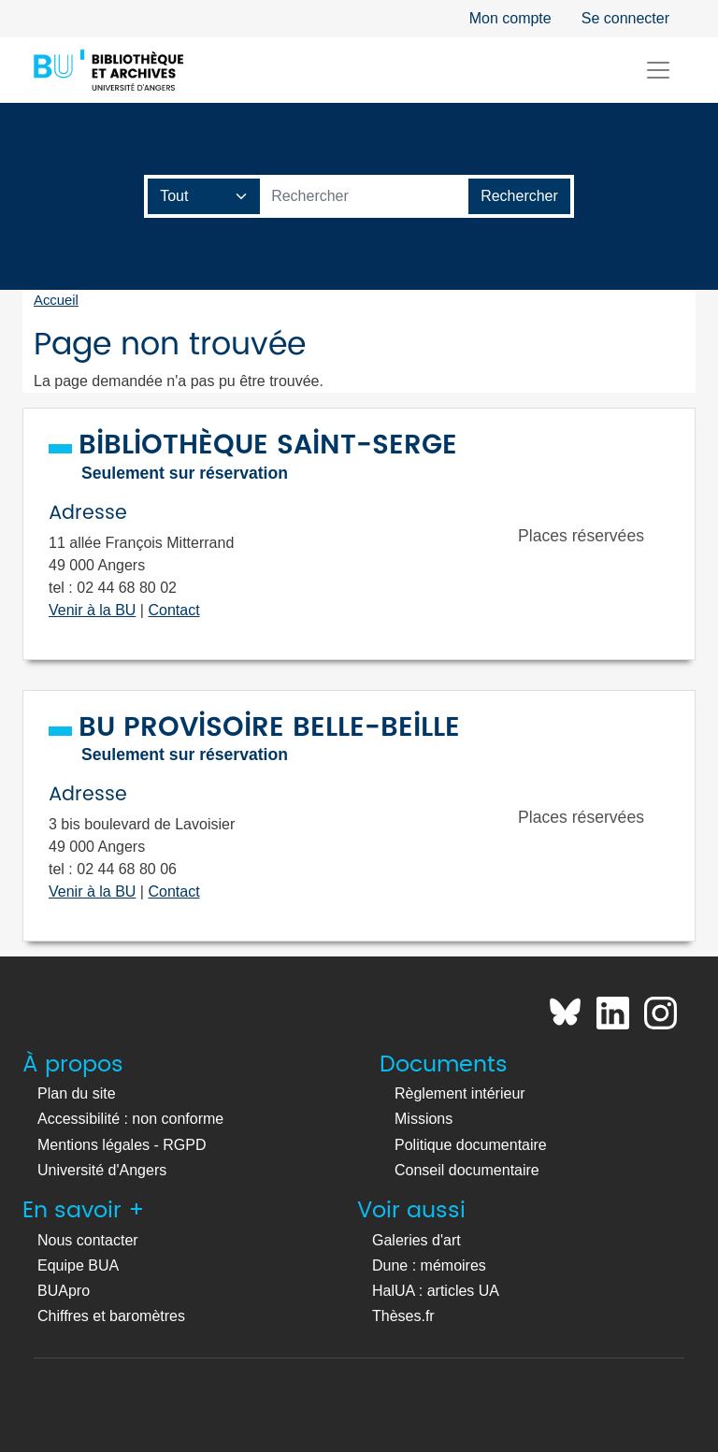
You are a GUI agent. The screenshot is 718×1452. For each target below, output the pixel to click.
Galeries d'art (416, 1240)
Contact (173, 610)
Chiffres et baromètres (111, 1316)
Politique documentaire (471, 1145)
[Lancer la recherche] (519, 196)
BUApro (63, 1291)
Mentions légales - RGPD (122, 1145)
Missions (423, 1119)
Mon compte (510, 18)
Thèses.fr (403, 1316)
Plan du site (76, 1093)
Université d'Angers (101, 1170)
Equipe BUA (78, 1265)
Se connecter (625, 18)
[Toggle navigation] (658, 70)
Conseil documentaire (467, 1170)
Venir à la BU (92, 610)
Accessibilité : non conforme (130, 1119)
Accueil (56, 300)
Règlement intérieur (460, 1093)
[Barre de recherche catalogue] (364, 196)
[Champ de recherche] (204, 196)
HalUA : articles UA (435, 1291)
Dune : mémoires (429, 1265)
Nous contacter (87, 1240)
